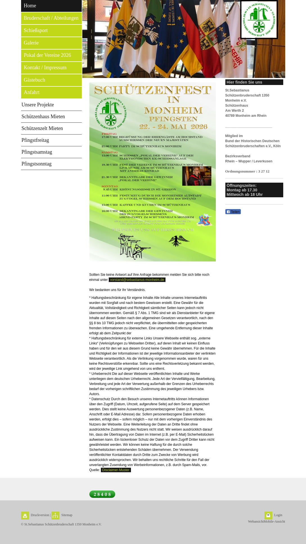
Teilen (233, 212)
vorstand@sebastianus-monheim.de (137, 280)
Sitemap (66, 515)
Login (278, 515)
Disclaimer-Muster (116, 470)
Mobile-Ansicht (274, 521)
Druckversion (40, 515)
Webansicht (256, 521)
